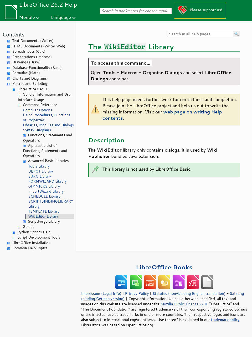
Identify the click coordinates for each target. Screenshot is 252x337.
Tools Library (39, 166)
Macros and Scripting (29, 83)
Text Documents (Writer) (33, 40)
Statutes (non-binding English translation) (188, 293)
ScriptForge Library (44, 221)
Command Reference (40, 104)
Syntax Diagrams (37, 130)
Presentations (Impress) (32, 56)
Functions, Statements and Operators (47, 138)
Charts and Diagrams (29, 78)
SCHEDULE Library (44, 196)
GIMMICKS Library (44, 186)
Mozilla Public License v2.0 (183, 303)
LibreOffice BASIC (32, 89)
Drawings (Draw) (26, 62)
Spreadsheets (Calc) (28, 51)
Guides (28, 226)
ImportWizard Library (46, 191)
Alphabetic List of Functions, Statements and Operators (45, 150)
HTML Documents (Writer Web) (38, 46)
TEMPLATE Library (43, 211)
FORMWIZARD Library (47, 181)
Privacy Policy (137, 293)
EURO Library (39, 176)
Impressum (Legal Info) (101, 293)
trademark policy (225, 319)
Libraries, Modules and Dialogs (48, 125)
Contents (13, 34)
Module (27, 17)
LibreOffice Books (164, 267)
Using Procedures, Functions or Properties (46, 117)
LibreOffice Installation (31, 242)
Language (61, 17)
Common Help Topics (29, 247)
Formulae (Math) (26, 72)
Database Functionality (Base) (37, 67)
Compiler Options (37, 109)
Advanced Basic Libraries (48, 160)
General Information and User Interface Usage (45, 97)
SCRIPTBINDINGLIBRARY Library (50, 204)
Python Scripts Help (34, 232)
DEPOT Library (40, 171)
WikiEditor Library (43, 216)
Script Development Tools (38, 237)
